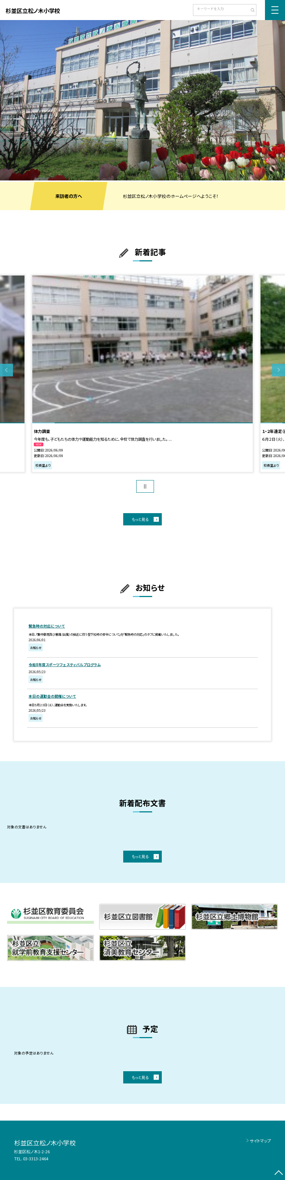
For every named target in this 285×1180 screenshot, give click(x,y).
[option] (142, 100)
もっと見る (140, 519)
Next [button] (278, 370)
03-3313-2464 (35, 1158)
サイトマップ (260, 1141)
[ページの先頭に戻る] (278, 1173)
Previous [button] (6, 370)
